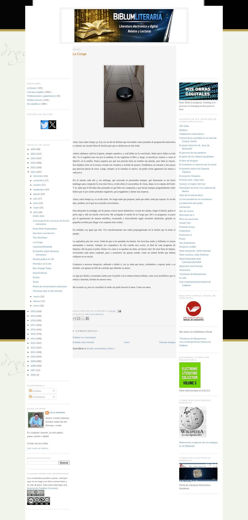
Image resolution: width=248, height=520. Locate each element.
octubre (37, 185)
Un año (183, 278)
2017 (33, 325)
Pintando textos (187, 227)
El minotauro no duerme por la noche (197, 164)
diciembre (38, 176)
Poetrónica (184, 230)
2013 (33, 343)
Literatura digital (35, 92)
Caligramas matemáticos (191, 134)
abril (35, 212)
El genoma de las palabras (192, 152)
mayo (36, 207)
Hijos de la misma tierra (191, 195)
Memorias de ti (186, 215)
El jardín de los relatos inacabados (196, 156)
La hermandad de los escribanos (195, 199)
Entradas (35, 391)
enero (36, 305)
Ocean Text (185, 223)
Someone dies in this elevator (47, 291)
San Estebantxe (187, 242)
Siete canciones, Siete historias (195, 250)
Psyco (182, 238)
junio (36, 203)
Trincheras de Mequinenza (192, 274)
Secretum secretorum (43, 233)
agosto (37, 194)
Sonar (36, 281)
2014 (33, 338)
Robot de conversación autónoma (50, 286)
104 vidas (184, 126)
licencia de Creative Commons (42, 488)
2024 (33, 158)
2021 (33, 172)
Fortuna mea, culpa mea (191, 180)
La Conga (38, 242)
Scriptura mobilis (187, 246)
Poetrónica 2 (185, 235)
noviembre (39, 180)
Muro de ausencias (188, 219)
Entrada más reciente (83, 342)
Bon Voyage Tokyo (42, 268)
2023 (33, 162)
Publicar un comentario (84, 337)
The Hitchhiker (40, 237)
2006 (33, 374)
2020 (33, 311)
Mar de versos (186, 211)
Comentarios (37, 397)
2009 (33, 361)
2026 (33, 149)
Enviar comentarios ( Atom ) (101, 348)
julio (35, 198)
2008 (33, 365)
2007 (33, 370)
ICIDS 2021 (38, 216)
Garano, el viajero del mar (192, 184)
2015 (33, 334)
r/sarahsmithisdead (42, 246)
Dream (36, 277)
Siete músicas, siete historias (193, 254)
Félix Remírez (57, 413)
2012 (33, 347)
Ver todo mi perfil (38, 448)
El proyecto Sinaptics (189, 176)
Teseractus (184, 270)
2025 (33, 154)
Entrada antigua (167, 342)
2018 (33, 320)
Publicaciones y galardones (41, 96)
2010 (33, 356)
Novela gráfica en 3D (43, 259)
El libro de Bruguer (188, 160)
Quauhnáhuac (40, 273)
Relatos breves (35, 100)
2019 (33, 316)
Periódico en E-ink (42, 263)
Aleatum (183, 130)
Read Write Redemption (45, 228)
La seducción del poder (191, 203)
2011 (33, 352)
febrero (37, 301)
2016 (33, 329)
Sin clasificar (33, 104)
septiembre (39, 189)
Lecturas (31, 88)
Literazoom (184, 207)
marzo (36, 296)
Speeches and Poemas (191, 266)
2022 (33, 167)
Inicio (126, 342)
